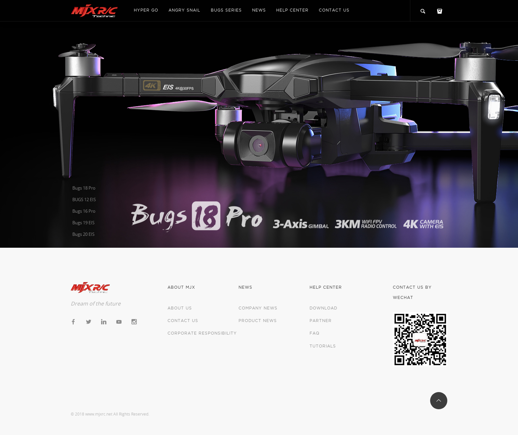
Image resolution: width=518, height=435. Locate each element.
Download (323, 308)
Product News (258, 320)
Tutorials (323, 346)
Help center (292, 10)
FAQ (314, 333)
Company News (258, 308)
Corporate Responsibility (202, 333)
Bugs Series (226, 10)
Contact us (334, 10)
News (259, 10)
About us (179, 308)
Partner (321, 320)
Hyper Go (146, 10)
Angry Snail (184, 10)
